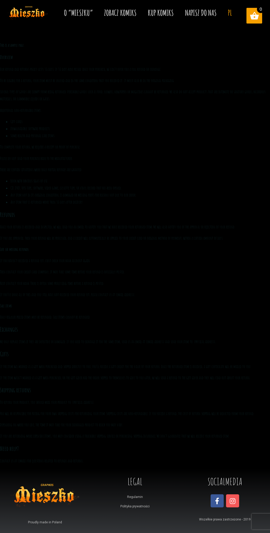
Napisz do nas (201, 13)
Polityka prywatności (135, 506)
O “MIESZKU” (78, 13)
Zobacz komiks (120, 13)
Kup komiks (161, 13)
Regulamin (135, 497)
